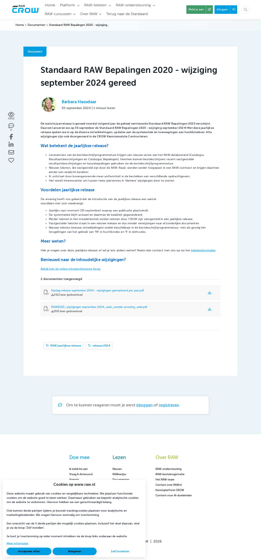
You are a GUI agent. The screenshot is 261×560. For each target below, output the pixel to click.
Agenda (74, 479)
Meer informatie (17, 543)
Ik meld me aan (78, 468)
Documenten (36, 25)
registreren (169, 405)
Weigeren (74, 551)
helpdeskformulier (203, 250)
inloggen (144, 405)
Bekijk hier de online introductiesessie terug (70, 269)
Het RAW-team (165, 479)
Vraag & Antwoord (81, 474)
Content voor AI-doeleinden (174, 495)
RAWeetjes (119, 474)
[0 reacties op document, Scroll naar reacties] (11, 127)
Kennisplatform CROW (170, 490)
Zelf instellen (120, 551)
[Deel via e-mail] (11, 152)
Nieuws (117, 468)
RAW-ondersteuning (168, 468)
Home (19, 25)
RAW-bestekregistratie (170, 474)
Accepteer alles (29, 551)
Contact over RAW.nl (169, 484)
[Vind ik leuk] (11, 160)
